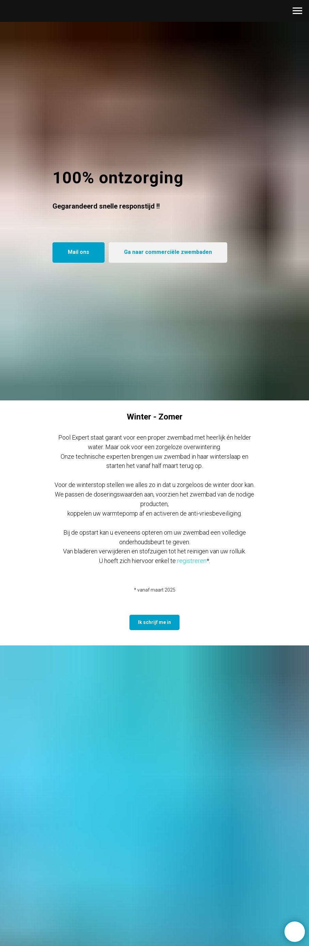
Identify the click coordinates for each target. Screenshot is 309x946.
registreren (191, 560)
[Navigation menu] (297, 10)
